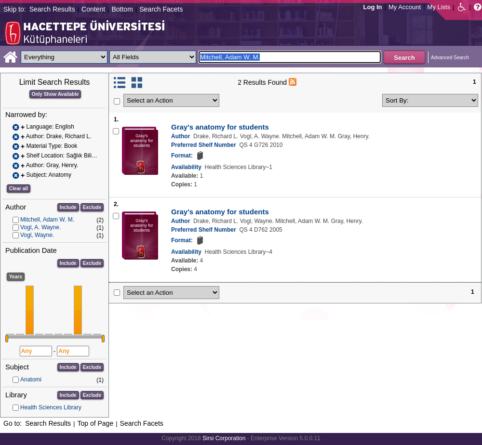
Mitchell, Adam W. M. (47, 219)
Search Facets (161, 9)
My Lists (439, 7)
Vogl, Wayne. (37, 235)
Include (68, 207)
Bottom (122, 9)
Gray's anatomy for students (220, 127)
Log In (372, 7)
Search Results (52, 9)
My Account (404, 7)
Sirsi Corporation (223, 438)
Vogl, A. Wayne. (40, 227)
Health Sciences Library (50, 407)
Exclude (92, 207)
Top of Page (95, 423)
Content (93, 9)
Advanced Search (450, 57)
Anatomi (30, 379)
